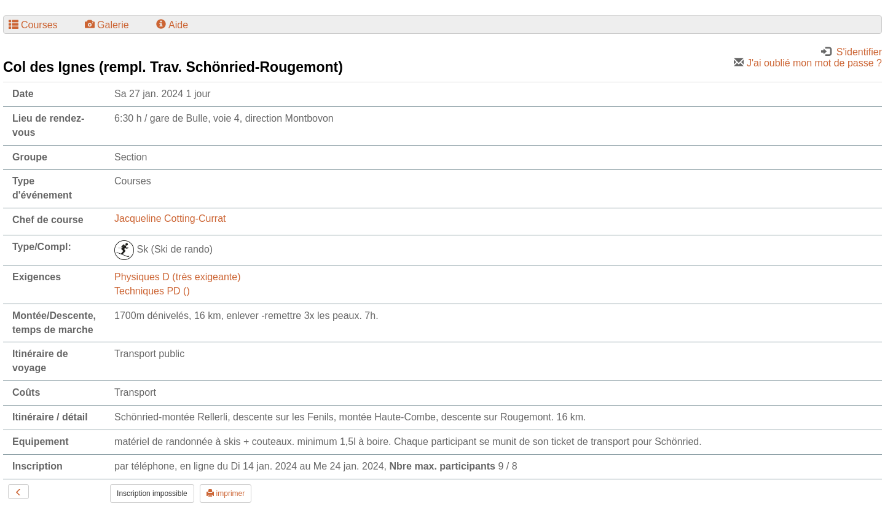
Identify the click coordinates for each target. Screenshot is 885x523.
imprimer (225, 493)
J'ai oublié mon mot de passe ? (808, 63)
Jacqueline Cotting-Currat (170, 218)
